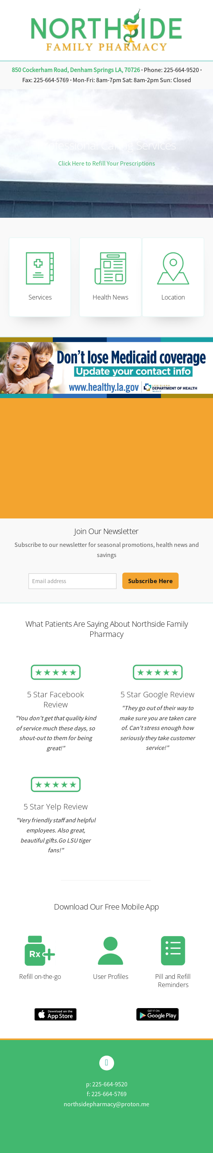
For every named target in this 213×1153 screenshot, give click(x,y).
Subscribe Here (150, 580)
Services (40, 297)
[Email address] (72, 581)
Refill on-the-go (40, 976)
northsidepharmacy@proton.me (106, 1104)
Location (173, 297)
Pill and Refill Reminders (173, 980)
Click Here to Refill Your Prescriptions (106, 163)
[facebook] (106, 1063)
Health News (110, 297)
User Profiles (110, 976)
